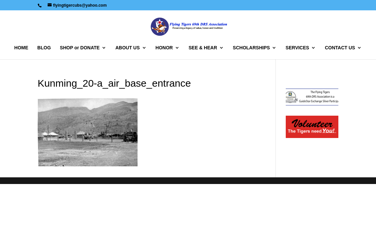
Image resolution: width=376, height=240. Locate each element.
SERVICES (297, 47)
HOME (21, 47)
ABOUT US (127, 47)
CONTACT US (340, 47)
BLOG (44, 47)
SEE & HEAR (202, 47)
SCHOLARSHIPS (251, 47)
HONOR (164, 47)
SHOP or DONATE (80, 47)
